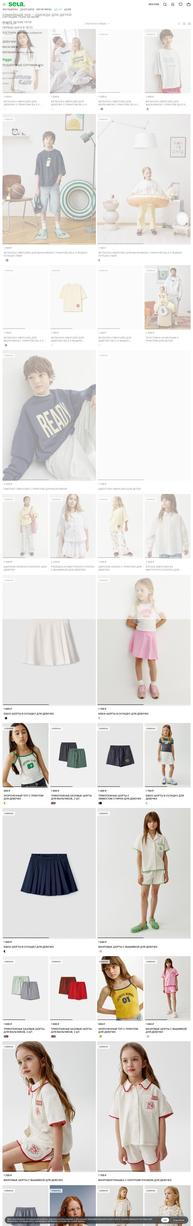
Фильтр (9, 23)
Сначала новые (97, 23)
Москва (154, 4)
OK (165, 1220)
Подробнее (178, 1220)
